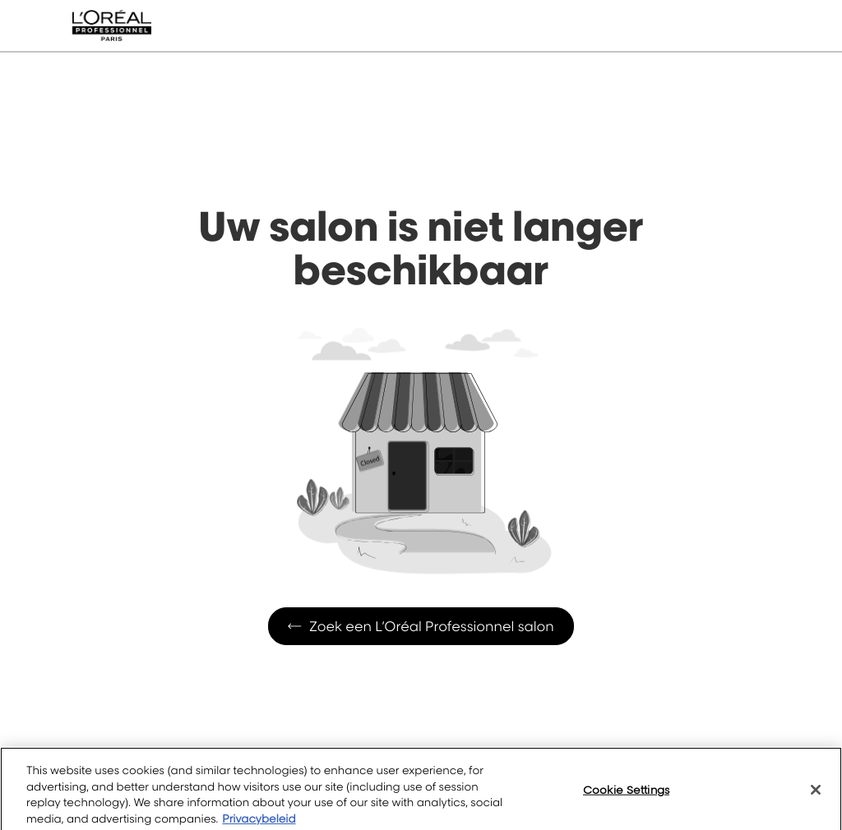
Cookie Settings (626, 796)
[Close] (816, 796)
